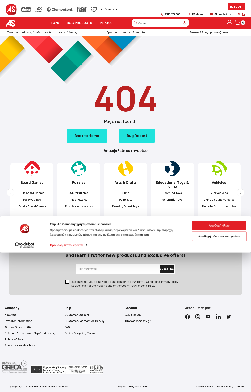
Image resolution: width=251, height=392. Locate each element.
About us (10, 315)
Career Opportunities (19, 327)
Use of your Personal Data (137, 285)
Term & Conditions (148, 282)
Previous (10, 192)
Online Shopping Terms (80, 333)
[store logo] (22, 23)
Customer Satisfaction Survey (85, 321)
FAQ (67, 327)
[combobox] (160, 23)
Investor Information (18, 321)
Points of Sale (14, 339)
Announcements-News (20, 345)
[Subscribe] (158, 269)
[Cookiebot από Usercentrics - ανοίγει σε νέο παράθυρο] (24, 384)
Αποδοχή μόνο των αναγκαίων (219, 375)
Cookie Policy (79, 285)
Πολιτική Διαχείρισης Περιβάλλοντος (30, 333)
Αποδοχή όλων (219, 364)
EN (243, 14)
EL (238, 14)
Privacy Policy (169, 282)
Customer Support (77, 315)
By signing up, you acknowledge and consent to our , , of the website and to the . (124, 283)
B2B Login (236, 6)
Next (240, 192)
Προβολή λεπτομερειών (66, 384)
